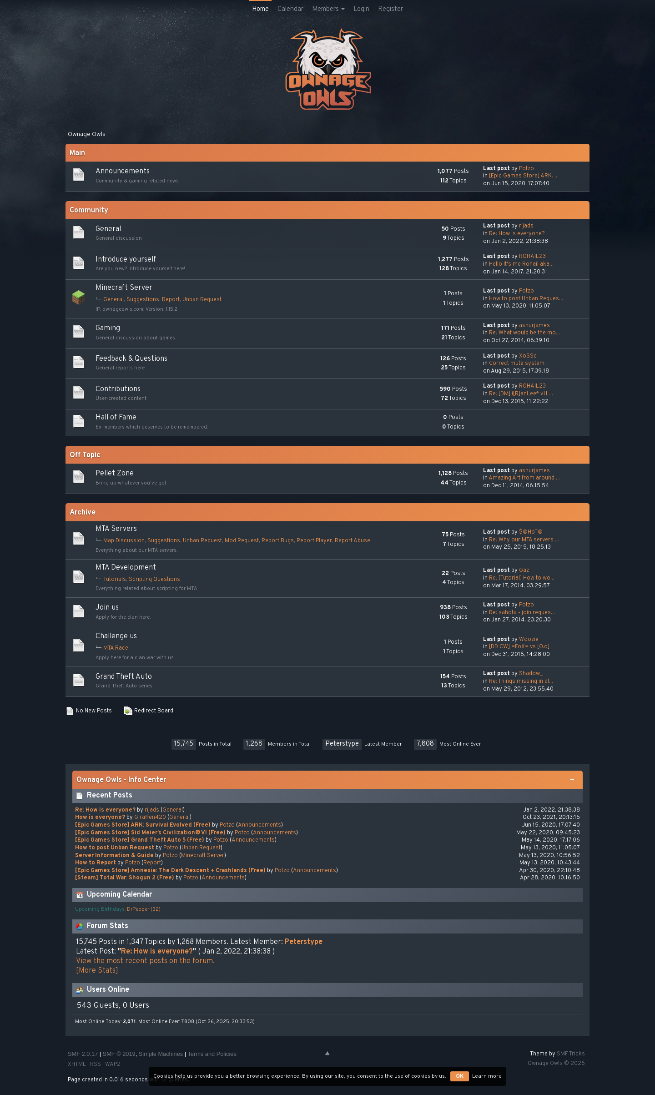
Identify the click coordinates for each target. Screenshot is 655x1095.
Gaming (108, 328)
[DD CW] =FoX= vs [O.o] (519, 647)
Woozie (529, 639)
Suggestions (142, 299)
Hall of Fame (116, 417)
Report (171, 299)
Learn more (487, 1076)
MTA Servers (116, 529)
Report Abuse (352, 541)
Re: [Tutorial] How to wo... (521, 578)
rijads (526, 226)
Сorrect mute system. (517, 363)
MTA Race (115, 648)
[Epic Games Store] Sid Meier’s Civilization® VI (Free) (150, 833)
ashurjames (534, 325)
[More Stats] (97, 970)
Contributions (118, 389)
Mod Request (242, 541)
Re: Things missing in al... (521, 681)
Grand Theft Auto (124, 676)
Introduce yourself (126, 259)
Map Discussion (124, 541)
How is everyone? (100, 817)
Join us (107, 607)
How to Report (95, 863)
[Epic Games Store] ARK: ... (524, 176)
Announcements (123, 171)
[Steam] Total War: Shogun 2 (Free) (124, 878)
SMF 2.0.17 (83, 1053)
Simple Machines (161, 1053)
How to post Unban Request (114, 848)
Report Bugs (278, 541)
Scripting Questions (154, 579)
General (108, 229)
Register (390, 9)
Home (260, 9)
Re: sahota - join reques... (522, 612)
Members (328, 9)
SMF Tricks (571, 1054)
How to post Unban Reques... (526, 299)
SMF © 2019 (119, 1053)
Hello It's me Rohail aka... (521, 264)
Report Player (314, 541)
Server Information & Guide (114, 855)
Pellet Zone (115, 473)
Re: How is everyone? (517, 233)
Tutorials (114, 579)
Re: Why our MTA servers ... (524, 540)
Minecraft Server (124, 288)
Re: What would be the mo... (524, 333)
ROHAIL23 (532, 256)
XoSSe (528, 356)
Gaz (524, 570)
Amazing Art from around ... (524, 478)
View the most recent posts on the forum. (145, 961)
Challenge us (116, 636)
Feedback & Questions (131, 358)
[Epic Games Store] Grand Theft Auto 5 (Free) (139, 840)
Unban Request (202, 299)
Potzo (526, 168)
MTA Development (126, 567)
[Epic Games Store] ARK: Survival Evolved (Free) (143, 825)
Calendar (290, 9)
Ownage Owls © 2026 (556, 1063)
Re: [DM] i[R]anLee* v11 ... (521, 394)
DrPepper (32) (144, 909)
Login (361, 9)
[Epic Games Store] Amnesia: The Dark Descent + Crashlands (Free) (170, 870)
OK (460, 1076)
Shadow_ (531, 673)
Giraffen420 (150, 817)
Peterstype (342, 744)
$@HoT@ (531, 532)
